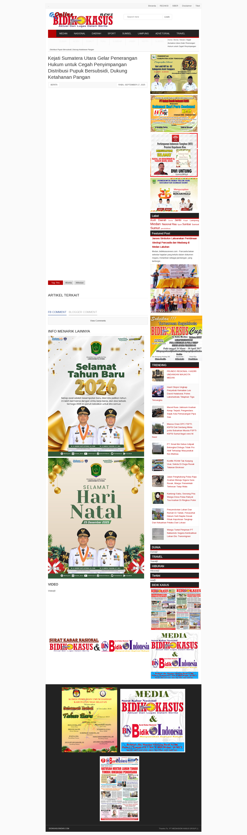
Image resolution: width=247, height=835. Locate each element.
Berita (54, 85)
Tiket (198, 6)
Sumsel (159, 41)
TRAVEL (180, 33)
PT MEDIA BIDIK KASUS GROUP (182, 828)
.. (48, 6)
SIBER (175, 6)
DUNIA (62, 41)
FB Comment (57, 312)
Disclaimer (187, 6)
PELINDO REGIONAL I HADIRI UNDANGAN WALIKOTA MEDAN (181, 374)
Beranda (152, 6)
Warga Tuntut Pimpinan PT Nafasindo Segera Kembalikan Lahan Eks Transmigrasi (182, 533)
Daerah (162, 220)
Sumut (90, 41)
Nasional (166, 224)
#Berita (68, 282)
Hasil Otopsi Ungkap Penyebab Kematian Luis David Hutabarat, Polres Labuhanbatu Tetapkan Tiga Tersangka (173, 393)
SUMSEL (126, 33)
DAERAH (96, 33)
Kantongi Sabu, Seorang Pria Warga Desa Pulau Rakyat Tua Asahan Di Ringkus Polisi (181, 496)
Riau (103, 41)
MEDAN (63, 33)
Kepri (145, 41)
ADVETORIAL (162, 33)
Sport (180, 224)
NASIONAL (79, 33)
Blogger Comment (83, 312)
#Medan (80, 282)
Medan (155, 224)
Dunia (170, 220)
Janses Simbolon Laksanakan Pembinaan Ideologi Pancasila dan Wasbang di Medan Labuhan (174, 242)
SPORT (112, 33)
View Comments (98, 320)
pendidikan (166, 228)
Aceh (76, 41)
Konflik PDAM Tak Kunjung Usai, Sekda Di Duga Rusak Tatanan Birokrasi (180, 464)
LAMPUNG (143, 33)
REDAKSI (164, 6)
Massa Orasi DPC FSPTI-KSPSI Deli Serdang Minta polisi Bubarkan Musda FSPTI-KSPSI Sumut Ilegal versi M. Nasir (174, 430)
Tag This (55, 282)
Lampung (194, 220)
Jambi (132, 41)
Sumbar (117, 41)
